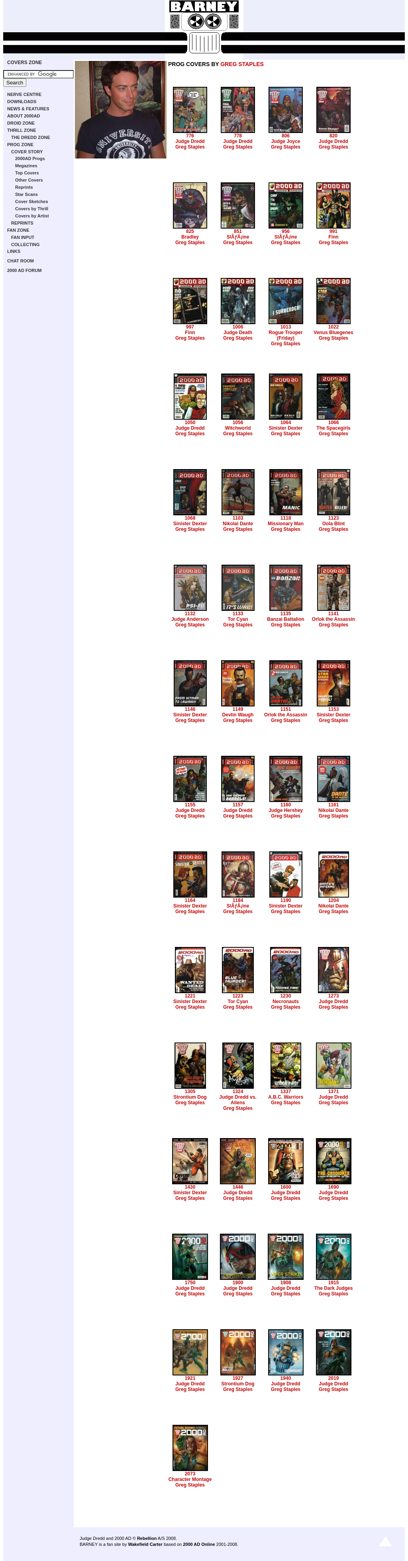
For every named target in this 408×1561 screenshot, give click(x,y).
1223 (238, 996)
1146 (190, 709)
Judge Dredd (189, 141)
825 (190, 231)
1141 (333, 613)
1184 (238, 900)
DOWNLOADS (21, 101)
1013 (285, 327)
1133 (238, 613)
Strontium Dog (189, 1097)
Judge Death (238, 332)
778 (238, 136)
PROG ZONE (20, 144)
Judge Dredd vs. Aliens (237, 1099)
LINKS (13, 251)
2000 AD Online (199, 1544)
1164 (190, 900)
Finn (333, 237)
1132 (190, 613)
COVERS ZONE (24, 62)
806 (286, 136)
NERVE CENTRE (24, 94)
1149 (238, 709)
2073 (190, 1474)
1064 (285, 422)
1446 (238, 1187)
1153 (333, 709)
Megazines (26, 165)
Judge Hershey (286, 810)
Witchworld (238, 428)
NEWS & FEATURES (28, 108)
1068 (190, 518)
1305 (190, 1091)
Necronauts (286, 1001)
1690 (333, 1187)
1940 (285, 1378)
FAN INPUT (22, 237)
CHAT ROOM (20, 260)
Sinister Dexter (286, 428)
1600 (285, 1187)
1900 (238, 1282)
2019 (333, 1378)
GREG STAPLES (242, 64)
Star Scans (26, 194)
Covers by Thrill (31, 208)
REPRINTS (22, 223)
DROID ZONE (21, 123)
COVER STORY (27, 151)
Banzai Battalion (285, 619)
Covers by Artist (32, 215)
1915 (333, 1282)
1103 (238, 518)
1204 (333, 900)
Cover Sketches (31, 201)
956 (286, 231)
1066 (333, 422)
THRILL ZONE (21, 130)
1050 (190, 422)
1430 (190, 1187)
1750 (190, 1282)
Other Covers (29, 180)
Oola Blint (333, 523)
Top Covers (27, 172)
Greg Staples (190, 147)
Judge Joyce (285, 141)
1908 (285, 1282)
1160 (285, 805)
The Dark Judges (333, 1288)
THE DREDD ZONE (30, 137)
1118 (285, 518)
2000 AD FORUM (24, 270)
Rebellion (147, 1538)
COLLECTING (25, 244)
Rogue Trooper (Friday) (285, 335)
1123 (333, 518)
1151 (285, 709)
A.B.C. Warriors (285, 1097)
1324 (238, 1091)
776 (190, 136)
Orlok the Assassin (333, 619)
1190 (285, 900)
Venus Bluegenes (333, 332)
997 (190, 327)
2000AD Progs (30, 158)
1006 (238, 327)
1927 (238, 1378)
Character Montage (190, 1479)
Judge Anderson (190, 619)
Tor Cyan (238, 619)
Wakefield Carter (145, 1544)
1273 (333, 996)
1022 (333, 327)
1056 (238, 422)
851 (238, 231)
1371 (333, 1091)
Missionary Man (286, 523)
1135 (285, 613)
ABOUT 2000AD (23, 115)
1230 (285, 996)
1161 (333, 805)
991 (333, 231)
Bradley (190, 237)
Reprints (24, 187)
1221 (190, 996)
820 (333, 136)
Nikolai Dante (238, 523)
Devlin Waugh (238, 715)
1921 (190, 1378)
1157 (238, 805)
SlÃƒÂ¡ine (238, 237)
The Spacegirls (333, 428)
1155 (190, 805)
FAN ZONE (18, 230)
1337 (285, 1091)
